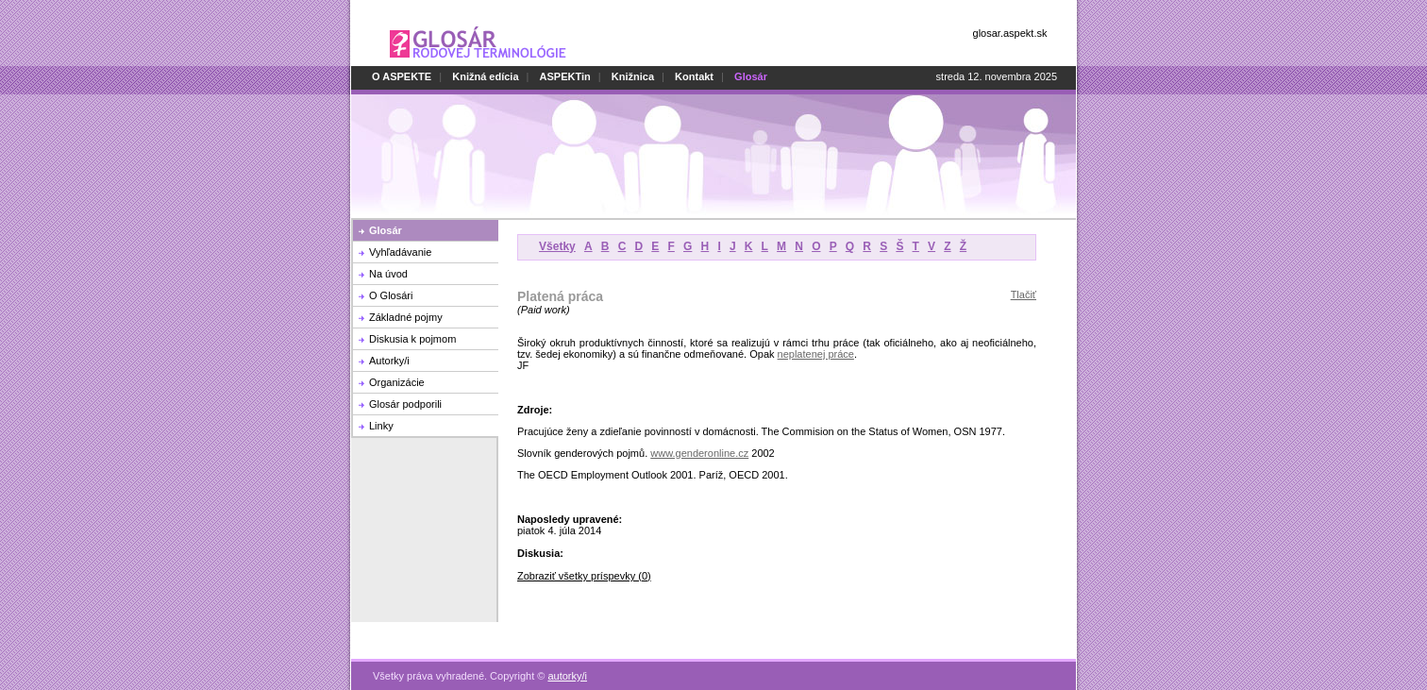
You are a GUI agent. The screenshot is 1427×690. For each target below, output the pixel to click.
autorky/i (567, 665)
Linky (381, 425)
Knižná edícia (485, 76)
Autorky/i (389, 360)
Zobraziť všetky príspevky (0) (584, 575)
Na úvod (388, 273)
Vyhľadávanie (400, 252)
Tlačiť (1023, 294)
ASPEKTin (565, 76)
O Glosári (390, 295)
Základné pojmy (406, 317)
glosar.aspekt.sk (1010, 33)
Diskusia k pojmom (412, 339)
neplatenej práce (816, 354)
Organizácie (397, 382)
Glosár (385, 230)
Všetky (557, 246)
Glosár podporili (405, 404)
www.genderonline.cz (699, 453)
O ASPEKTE (401, 76)
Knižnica (633, 76)
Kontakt (694, 76)
